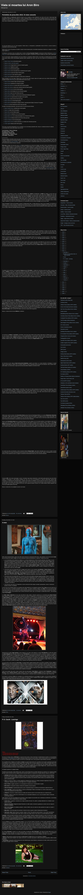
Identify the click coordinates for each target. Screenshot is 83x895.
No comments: (19, 513)
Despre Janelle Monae (8, 108)
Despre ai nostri (7, 65)
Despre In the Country (8, 89)
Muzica (7, 515)
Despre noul (6, 110)
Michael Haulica (64, 175)
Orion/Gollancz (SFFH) (65, 369)
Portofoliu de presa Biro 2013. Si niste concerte (19, 15)
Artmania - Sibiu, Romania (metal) (68, 205)
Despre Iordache (7, 70)
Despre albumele (7, 102)
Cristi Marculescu (64, 140)
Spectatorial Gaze (64, 189)
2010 (63, 285)
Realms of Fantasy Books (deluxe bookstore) (70, 376)
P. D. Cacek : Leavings (10, 719)
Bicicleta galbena (64, 117)
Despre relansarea (8, 100)
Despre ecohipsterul (8, 119)
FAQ (62, 95)
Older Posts (53, 872)
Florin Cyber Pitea (64, 149)
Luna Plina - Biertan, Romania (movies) (69, 214)
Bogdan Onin (63, 122)
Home (29, 872)
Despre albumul (7, 91)
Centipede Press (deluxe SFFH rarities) (69, 318)
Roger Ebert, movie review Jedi (67, 378)
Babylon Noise (64, 113)
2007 (63, 291)
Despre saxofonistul (8, 94)
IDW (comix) (63, 349)
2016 (63, 245)
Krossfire (62, 164)
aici (8, 50)
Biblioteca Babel (64, 115)
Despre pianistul (7, 81)
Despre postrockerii (8, 74)
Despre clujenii (7, 76)
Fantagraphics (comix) (65, 338)
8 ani (20, 145)
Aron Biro (70, 72)
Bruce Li (62, 124)
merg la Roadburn (14, 141)
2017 (63, 243)
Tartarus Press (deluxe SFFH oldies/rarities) (70, 396)
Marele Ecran (63, 173)
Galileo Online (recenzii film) (67, 60)
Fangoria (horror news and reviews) (68, 336)
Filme (7, 712)
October (65, 263)
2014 (63, 248)
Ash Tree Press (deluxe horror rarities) (69, 309)
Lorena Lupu (63, 169)
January (65, 279)
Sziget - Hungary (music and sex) (68, 223)
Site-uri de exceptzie (65, 99)
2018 (63, 241)
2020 (63, 237)
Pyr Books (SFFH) (64, 374)
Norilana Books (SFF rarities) (67, 365)
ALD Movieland (64, 106)
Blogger (49, 892)
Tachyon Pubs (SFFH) (65, 394)
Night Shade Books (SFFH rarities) (68, 362)
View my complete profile (72, 77)
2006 (63, 293)
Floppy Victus (63, 146)
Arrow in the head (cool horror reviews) (69, 306)
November (65, 261)
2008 (63, 289)
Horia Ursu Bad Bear (65, 155)
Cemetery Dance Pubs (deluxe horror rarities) (70, 315)
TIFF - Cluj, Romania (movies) (67, 225)
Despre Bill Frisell (7, 96)
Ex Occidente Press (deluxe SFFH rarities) (70, 333)
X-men (4, 522)
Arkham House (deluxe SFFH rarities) (69, 304)
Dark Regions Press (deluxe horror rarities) (70, 322)
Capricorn (63, 128)
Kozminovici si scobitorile (66, 162)
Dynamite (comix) (64, 329)
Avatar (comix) (64, 311)
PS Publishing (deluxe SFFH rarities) (68, 371)
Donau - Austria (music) (66, 209)
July (64, 268)
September (65, 264)
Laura (62, 166)
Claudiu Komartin (64, 135)
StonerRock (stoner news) (66, 387)
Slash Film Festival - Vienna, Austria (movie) (70, 220)
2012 (63, 282)
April (64, 274)
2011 (63, 284)
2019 (63, 239)
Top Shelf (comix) (64, 401)
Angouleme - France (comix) (67, 202)
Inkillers (62, 158)
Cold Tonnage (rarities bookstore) (68, 320)
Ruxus (62, 184)
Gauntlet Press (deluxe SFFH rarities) (69, 340)
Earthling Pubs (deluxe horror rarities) (69, 331)
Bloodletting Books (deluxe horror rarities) (69, 313)
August (64, 266)
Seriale (62, 90)
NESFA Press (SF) (65, 358)
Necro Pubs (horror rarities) (66, 356)
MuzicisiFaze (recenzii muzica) (67, 65)
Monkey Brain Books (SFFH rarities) (68, 353)
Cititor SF (63, 133)
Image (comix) (64, 351)
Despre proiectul (7, 72)
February (65, 277)
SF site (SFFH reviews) (66, 380)
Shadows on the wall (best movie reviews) (69, 383)
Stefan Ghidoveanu (65, 191)
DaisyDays (63, 142)
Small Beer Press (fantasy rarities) (68, 385)
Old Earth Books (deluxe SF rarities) (68, 367)
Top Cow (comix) (64, 398)
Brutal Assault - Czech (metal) (67, 207)
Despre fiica (6, 104)
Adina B (62, 108)
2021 (63, 235)
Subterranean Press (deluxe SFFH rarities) (70, 389)
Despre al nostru (7, 63)
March (64, 276)
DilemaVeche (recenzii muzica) (67, 58)
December (65, 252)
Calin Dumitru (63, 126)
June (64, 270)
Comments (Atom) (32, 875)
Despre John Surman (8, 87)
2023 (63, 232)
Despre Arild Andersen (8, 85)
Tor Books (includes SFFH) (66, 403)
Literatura (8, 867)
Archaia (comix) (64, 302)
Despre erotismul (7, 113)
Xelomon (62, 196)
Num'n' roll (63, 178)
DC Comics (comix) (65, 324)
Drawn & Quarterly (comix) (66, 327)
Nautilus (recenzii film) (65, 62)
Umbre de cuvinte (64, 193)
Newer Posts (5, 872)
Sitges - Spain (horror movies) (67, 218)
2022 (63, 234)
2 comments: (18, 710)
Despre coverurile (7, 117)
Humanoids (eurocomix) (66, 345)
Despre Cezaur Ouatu (8, 61)
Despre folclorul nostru (8, 121)
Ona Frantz (63, 180)
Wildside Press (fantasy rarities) (67, 407)
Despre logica (7, 98)
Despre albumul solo (8, 115)
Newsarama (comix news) (66, 360)
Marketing (63, 92)
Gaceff (62, 151)
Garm (62, 153)
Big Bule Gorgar (64, 119)
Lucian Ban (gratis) (15, 63)
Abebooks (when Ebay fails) (67, 300)
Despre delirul (7, 112)
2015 (63, 247)
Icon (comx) (63, 347)
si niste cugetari (7, 123)
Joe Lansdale (63, 160)
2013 (63, 250)
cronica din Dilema (50, 167)
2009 (63, 287)
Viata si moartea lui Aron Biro (20, 5)
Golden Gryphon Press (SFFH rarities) (69, 342)
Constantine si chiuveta (66, 137)
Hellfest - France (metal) (66, 211)
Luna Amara (63, 171)
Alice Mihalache (64, 110)
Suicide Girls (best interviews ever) (68, 392)
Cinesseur (63, 131)
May (64, 272)
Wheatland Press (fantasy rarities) (68, 405)
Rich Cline (63, 182)
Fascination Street (64, 144)
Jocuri (62, 97)
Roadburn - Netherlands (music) (67, 216)
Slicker (62, 187)
